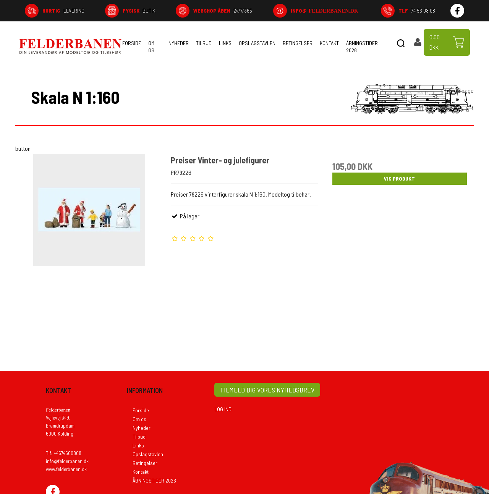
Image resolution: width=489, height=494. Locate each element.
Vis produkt (399, 178)
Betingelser (298, 43)
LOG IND (223, 409)
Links (225, 43)
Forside (131, 43)
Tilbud (204, 43)
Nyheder (178, 43)
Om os (151, 46)
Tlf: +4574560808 (63, 453)
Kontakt (329, 43)
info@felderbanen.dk (67, 461)
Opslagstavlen (257, 43)
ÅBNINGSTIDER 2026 (362, 46)
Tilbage (460, 90)
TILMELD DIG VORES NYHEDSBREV (267, 390)
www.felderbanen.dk (66, 469)
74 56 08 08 (416, 10)
